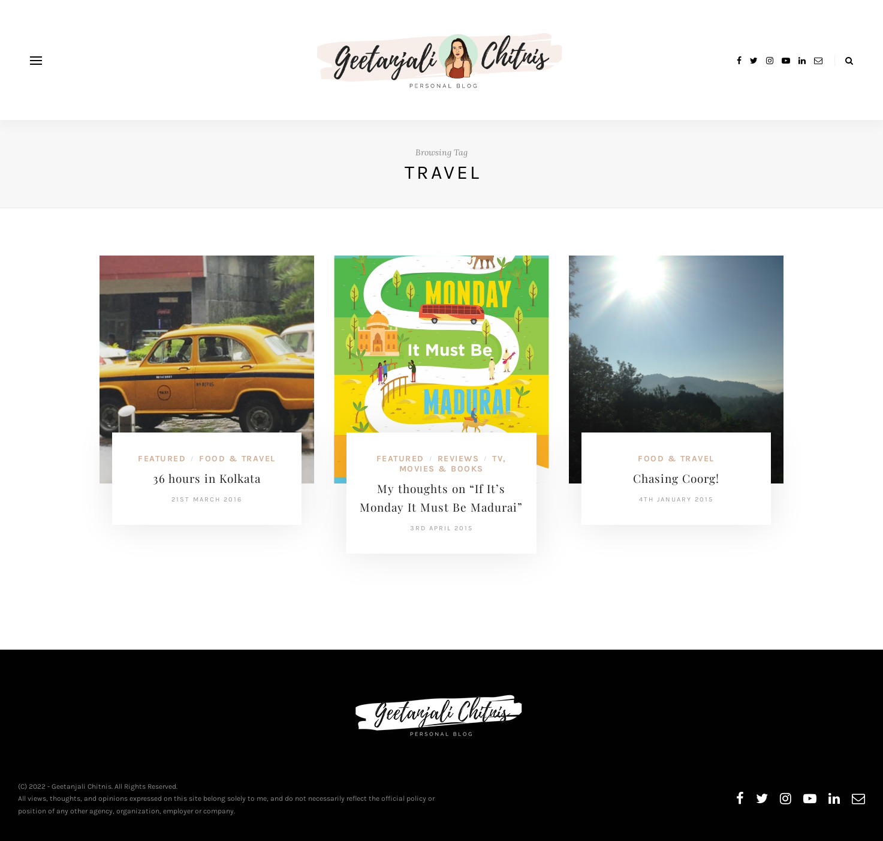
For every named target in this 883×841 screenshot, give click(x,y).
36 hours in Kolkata (207, 478)
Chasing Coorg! (676, 478)
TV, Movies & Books (453, 463)
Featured (162, 458)
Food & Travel (237, 458)
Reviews (459, 458)
